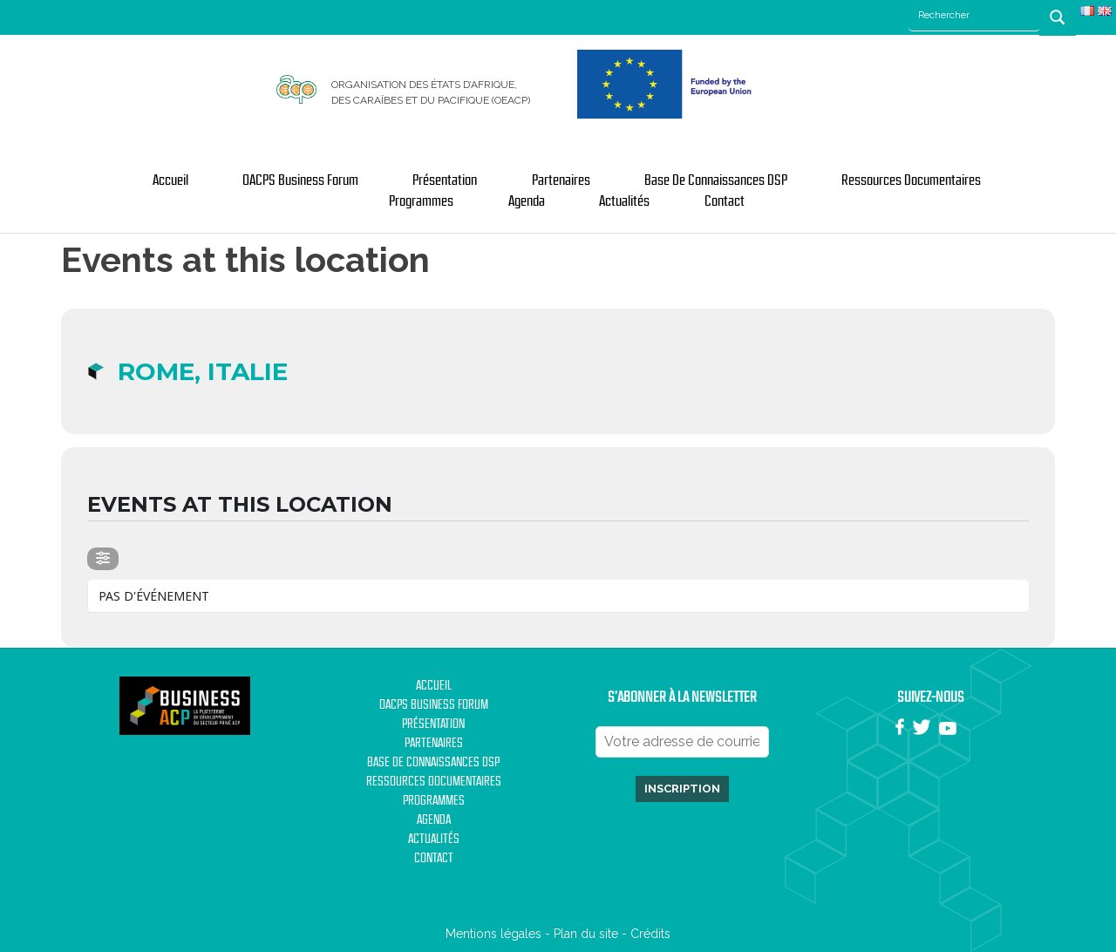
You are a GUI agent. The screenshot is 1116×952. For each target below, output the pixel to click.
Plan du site (586, 934)
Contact (724, 201)
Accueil (170, 180)
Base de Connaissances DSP (715, 180)
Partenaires (561, 180)
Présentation (444, 180)
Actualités (624, 201)
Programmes (421, 201)
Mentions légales (493, 934)
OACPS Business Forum (300, 180)
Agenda (526, 201)
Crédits (650, 934)
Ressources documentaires (911, 180)
